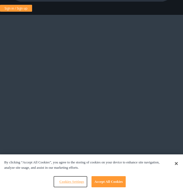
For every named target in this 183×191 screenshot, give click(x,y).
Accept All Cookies (108, 182)
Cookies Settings (71, 182)
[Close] (176, 163)
